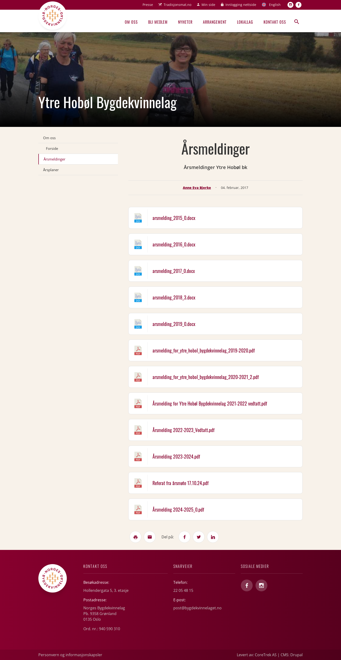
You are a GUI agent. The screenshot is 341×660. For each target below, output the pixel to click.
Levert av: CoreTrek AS (257, 654)
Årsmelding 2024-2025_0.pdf (178, 509)
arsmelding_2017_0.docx (174, 270)
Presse (148, 4)
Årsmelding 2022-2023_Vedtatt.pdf (184, 429)
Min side (208, 4)
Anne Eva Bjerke (197, 187)
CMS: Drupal (292, 654)
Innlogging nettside (240, 4)
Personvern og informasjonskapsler (70, 654)
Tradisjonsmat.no (177, 4)
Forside (52, 148)
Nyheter (185, 22)
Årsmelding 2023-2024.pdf (176, 456)
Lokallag (245, 22)
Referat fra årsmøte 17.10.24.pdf (181, 482)
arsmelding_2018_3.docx (174, 297)
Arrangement (215, 22)
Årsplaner (51, 169)
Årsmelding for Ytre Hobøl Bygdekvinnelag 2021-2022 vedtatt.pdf (210, 403)
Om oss (131, 22)
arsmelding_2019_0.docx (174, 323)
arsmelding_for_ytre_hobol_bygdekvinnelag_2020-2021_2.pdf (206, 376)
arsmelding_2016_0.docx (174, 244)
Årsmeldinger (54, 159)
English (275, 4)
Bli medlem (158, 22)
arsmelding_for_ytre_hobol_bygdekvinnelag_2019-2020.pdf (204, 350)
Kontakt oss (275, 22)
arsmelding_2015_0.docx (174, 217)
